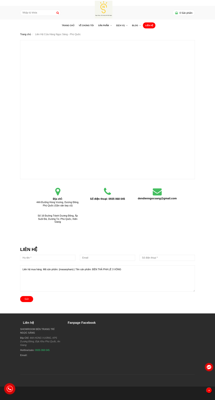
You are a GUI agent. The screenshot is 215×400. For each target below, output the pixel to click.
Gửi (27, 299)
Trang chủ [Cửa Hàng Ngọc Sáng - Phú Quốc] (68, 25)
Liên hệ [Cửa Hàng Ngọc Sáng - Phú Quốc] (149, 25)
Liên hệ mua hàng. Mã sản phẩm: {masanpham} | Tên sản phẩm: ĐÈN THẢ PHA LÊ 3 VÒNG (107, 278)
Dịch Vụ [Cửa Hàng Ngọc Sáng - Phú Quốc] (120, 25)
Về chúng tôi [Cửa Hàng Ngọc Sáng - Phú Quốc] (86, 25)
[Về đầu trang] (209, 390)
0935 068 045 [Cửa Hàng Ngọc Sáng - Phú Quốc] (117, 198)
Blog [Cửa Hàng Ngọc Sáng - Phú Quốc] (135, 25)
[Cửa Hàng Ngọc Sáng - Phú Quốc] (107, 75)
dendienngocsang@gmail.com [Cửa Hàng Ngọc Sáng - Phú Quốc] (157, 198)
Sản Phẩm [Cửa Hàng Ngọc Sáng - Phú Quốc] (103, 25)
